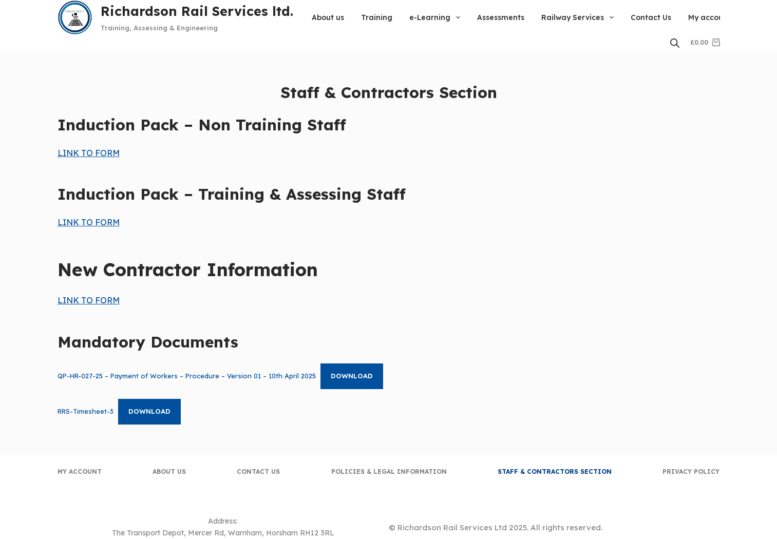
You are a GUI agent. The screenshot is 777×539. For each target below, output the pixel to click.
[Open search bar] (675, 42)
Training (376, 17)
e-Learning (436, 17)
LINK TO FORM (89, 153)
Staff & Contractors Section (555, 471)
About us (328, 17)
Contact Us (651, 17)
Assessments (500, 17)
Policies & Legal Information (389, 471)
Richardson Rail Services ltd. (197, 11)
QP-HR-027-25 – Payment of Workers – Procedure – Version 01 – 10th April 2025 (187, 376)
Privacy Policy (690, 471)
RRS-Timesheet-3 (85, 411)
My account (709, 17)
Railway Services (579, 17)
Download (352, 376)
